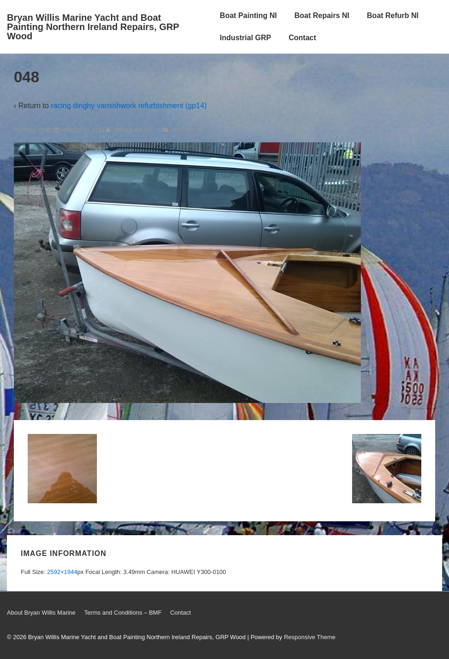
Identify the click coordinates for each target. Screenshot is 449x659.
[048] (83, 130)
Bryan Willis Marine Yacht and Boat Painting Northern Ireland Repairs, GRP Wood (93, 26)
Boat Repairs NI (321, 15)
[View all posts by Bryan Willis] (130, 130)
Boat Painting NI (248, 15)
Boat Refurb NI (393, 15)
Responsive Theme (309, 637)
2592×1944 (62, 571)
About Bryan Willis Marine (41, 612)
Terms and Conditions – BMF (123, 612)
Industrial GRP (245, 38)
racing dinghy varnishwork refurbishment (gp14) (129, 106)
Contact (302, 38)
